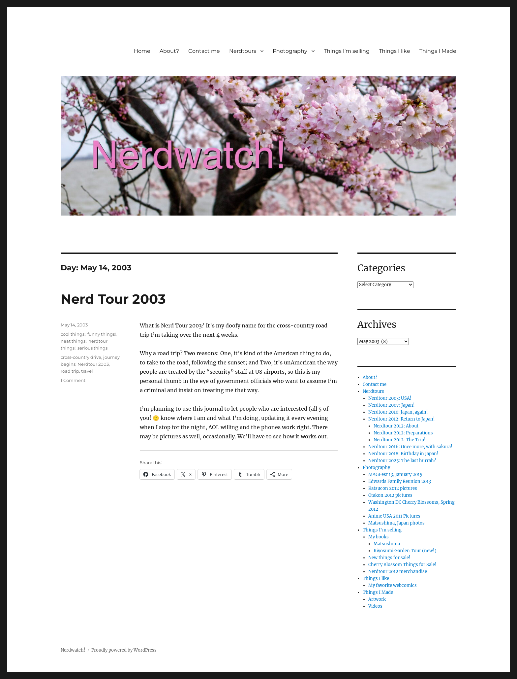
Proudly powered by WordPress (124, 650)
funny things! (101, 334)
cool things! (73, 334)
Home (142, 51)
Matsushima (387, 544)
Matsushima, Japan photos (396, 523)
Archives (376, 324)
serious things (92, 348)
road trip (70, 371)
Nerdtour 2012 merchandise (397, 571)
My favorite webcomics (392, 585)
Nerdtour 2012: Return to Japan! (401, 419)
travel (87, 371)
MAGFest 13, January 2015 (395, 474)
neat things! (73, 341)
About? (169, 51)
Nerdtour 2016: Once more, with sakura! (410, 447)
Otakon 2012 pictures (390, 495)
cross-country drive (81, 357)
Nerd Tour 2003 (113, 299)
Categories (381, 268)
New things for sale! (389, 557)
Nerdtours (242, 51)
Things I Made (437, 51)
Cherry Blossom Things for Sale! (402, 564)
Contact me (204, 51)
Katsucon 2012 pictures (392, 488)
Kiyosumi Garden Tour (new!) (405, 551)
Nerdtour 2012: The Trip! (400, 440)
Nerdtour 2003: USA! (389, 398)
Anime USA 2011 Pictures (394, 516)
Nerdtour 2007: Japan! (391, 405)
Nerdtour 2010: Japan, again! (398, 412)
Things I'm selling (382, 530)
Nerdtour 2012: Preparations (403, 433)
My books (378, 537)
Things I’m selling (347, 51)
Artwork (377, 599)
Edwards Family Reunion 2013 (399, 481)
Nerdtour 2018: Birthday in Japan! (403, 454)
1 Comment (73, 380)
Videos (375, 606)
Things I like (394, 51)
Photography (290, 51)
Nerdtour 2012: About (396, 426)
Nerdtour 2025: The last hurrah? (402, 460)
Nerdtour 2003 (93, 364)
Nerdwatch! (73, 650)
